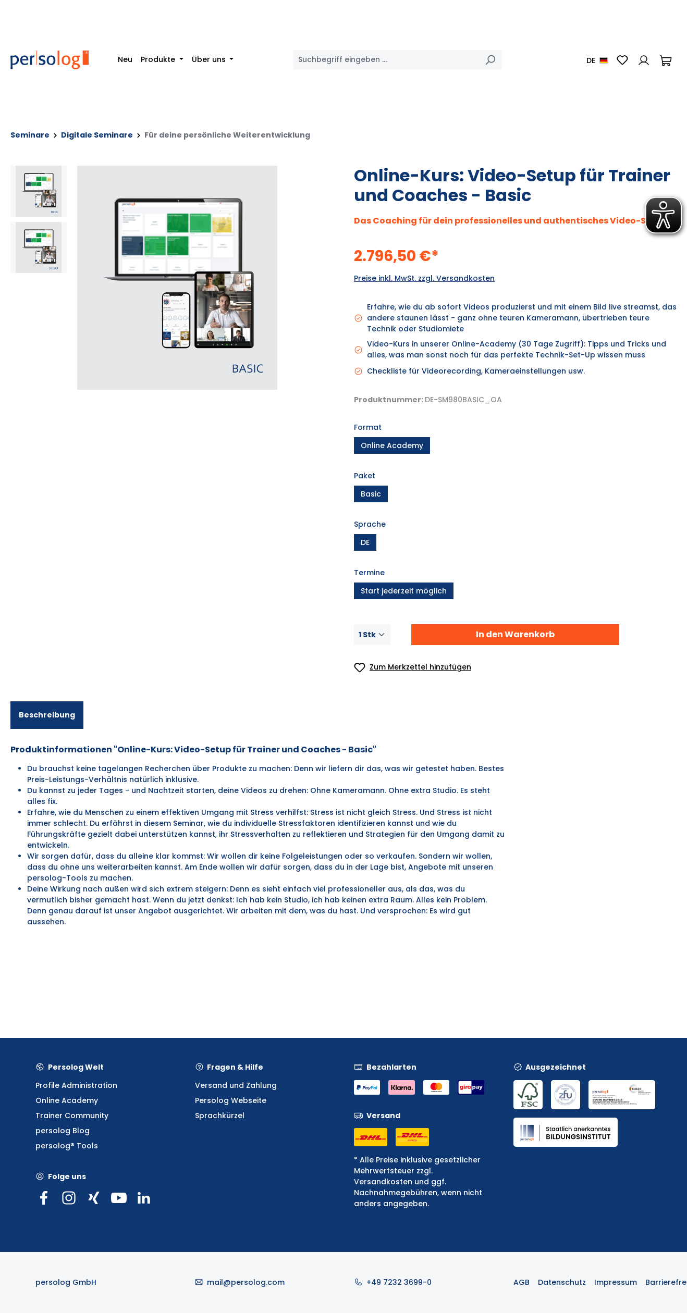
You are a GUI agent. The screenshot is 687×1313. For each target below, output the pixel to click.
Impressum (615, 1282)
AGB (521, 1282)
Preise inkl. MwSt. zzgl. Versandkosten (424, 278)
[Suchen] (490, 60)
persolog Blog (62, 1130)
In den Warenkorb (515, 634)
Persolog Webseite (230, 1100)
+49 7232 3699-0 (399, 1282)
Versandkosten (383, 1181)
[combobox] (386, 60)
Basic (371, 494)
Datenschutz (562, 1282)
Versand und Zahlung (236, 1085)
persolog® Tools (66, 1146)
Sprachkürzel (219, 1115)
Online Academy (392, 445)
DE (365, 542)
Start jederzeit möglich (404, 591)
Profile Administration (76, 1085)
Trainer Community (71, 1115)
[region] (172, 278)
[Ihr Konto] (644, 60)
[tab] (46, 715)
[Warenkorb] (666, 60)
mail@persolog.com (246, 1282)
